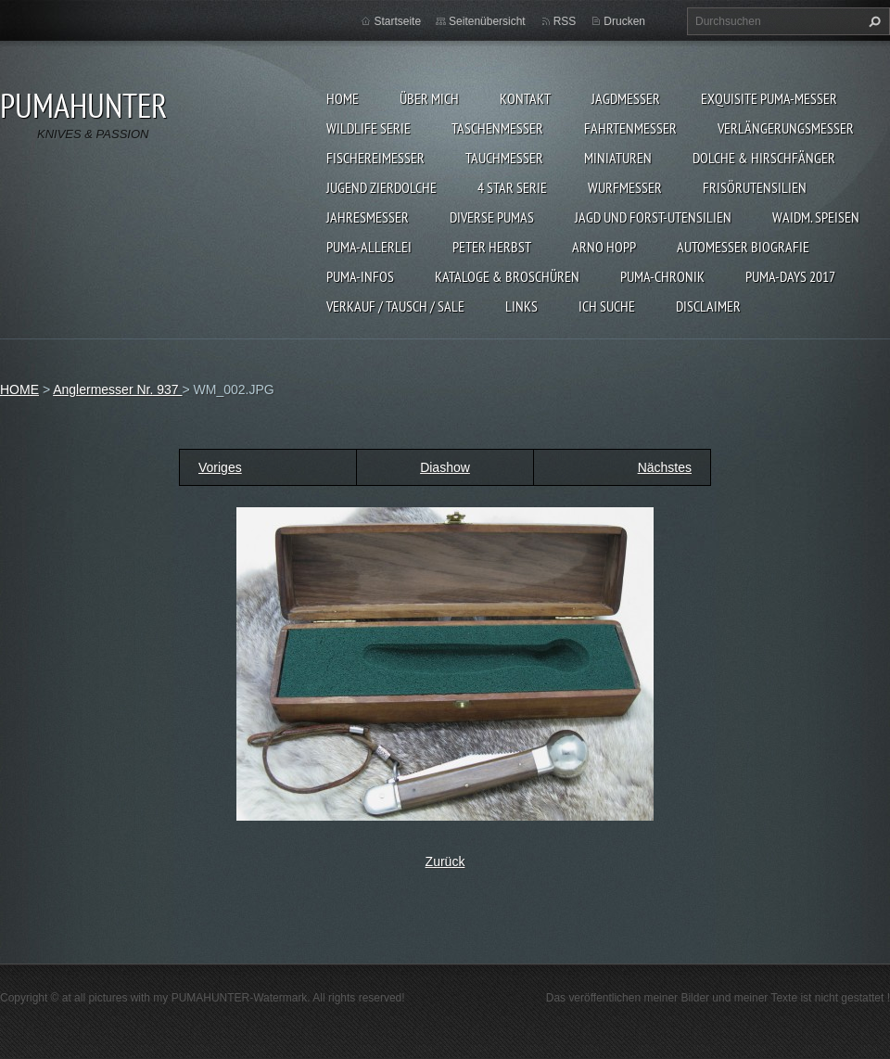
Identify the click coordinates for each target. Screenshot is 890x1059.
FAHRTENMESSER (630, 128)
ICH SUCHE (606, 306)
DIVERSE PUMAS (492, 217)
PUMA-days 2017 (790, 276)
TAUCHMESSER (504, 157)
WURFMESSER (625, 187)
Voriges (220, 467)
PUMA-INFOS (360, 276)
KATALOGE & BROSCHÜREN (507, 276)
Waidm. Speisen (815, 217)
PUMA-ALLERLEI (369, 246)
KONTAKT (525, 98)
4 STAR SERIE (512, 187)
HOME (342, 98)
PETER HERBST (491, 246)
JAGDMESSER (625, 98)
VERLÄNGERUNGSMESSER (786, 128)
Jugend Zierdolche (381, 187)
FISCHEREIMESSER (375, 157)
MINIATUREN (618, 157)
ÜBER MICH (429, 98)
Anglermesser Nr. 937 (117, 389)
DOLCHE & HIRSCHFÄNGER (764, 157)
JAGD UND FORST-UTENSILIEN (653, 217)
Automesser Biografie (743, 246)
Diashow (445, 467)
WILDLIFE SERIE (368, 128)
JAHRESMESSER (367, 217)
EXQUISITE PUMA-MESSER (769, 98)
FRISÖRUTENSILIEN (755, 187)
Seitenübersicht (487, 21)
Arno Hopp (604, 246)
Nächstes (665, 467)
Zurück (445, 861)
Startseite (397, 21)
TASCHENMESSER (497, 128)
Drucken (624, 21)
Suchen (872, 21)
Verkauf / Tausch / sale (395, 306)
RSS (565, 21)
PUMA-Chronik (662, 276)
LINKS (521, 306)
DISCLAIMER (708, 306)
